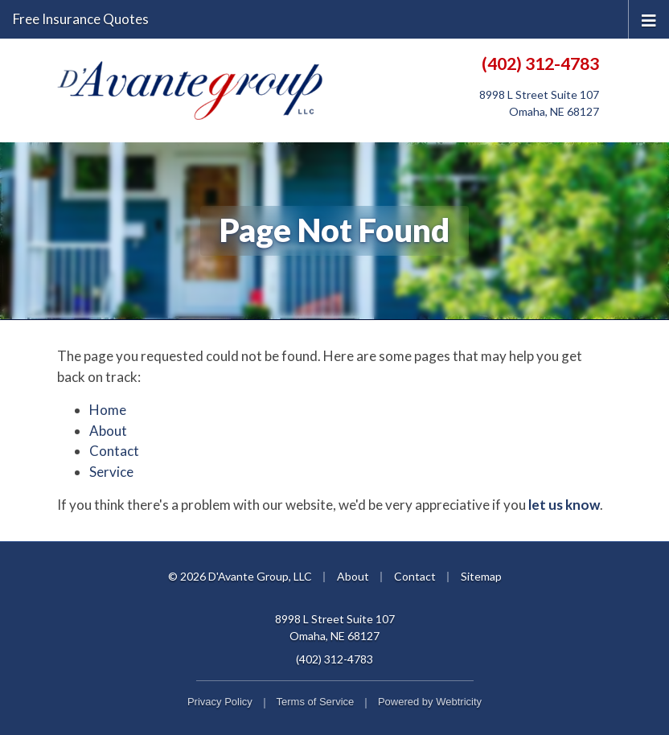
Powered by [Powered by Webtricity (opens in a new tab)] (430, 702)
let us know (564, 504)
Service (111, 471)
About (108, 430)
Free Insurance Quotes (81, 18)
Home (107, 409)
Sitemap (481, 576)
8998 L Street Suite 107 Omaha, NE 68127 (335, 627)
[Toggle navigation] (649, 19)
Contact (114, 450)
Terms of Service (316, 702)
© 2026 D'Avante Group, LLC (240, 576)
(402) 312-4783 (540, 63)
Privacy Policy (219, 702)
